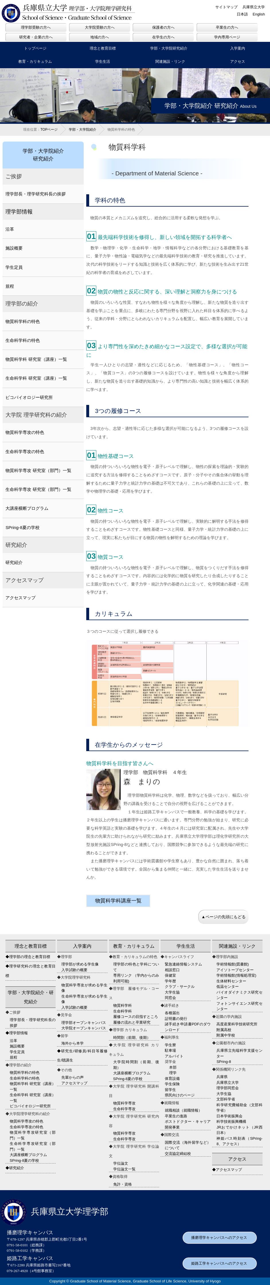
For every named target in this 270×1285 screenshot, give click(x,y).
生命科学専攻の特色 (24, 451)
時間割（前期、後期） (131, 1037)
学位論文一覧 (124, 1169)
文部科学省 (225, 1099)
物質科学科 (122, 1005)
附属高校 (223, 1030)
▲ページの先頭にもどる (223, 916)
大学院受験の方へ (100, 27)
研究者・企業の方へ (36, 37)
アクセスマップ (20, 597)
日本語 (242, 14)
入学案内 (82, 946)
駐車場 (170, 1050)
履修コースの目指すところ (135, 1016)
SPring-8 (223, 1061)
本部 (173, 1067)
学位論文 (120, 1163)
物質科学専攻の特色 (24, 432)
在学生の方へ (163, 37)
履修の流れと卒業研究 (131, 1022)
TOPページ (49, 130)
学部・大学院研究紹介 (168, 48)
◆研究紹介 (14, 1168)
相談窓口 (172, 970)
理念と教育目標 (103, 48)
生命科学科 (122, 1011)
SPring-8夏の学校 (22, 527)
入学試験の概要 (74, 970)
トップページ (35, 48)
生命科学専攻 (124, 1109)
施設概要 (14, 248)
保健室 (170, 975)
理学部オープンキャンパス (83, 1022)
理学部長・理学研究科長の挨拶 (35, 193)
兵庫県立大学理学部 (54, 1212)
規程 (9, 286)
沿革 (9, 229)
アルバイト (174, 1056)
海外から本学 (72, 1043)
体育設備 (172, 1078)
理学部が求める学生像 (80, 964)
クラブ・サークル (180, 986)
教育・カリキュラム (35, 61)
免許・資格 (122, 1184)
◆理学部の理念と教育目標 (27, 957)
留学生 (170, 1090)
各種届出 (172, 1013)
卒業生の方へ (227, 27)
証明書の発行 (176, 1018)
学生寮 (170, 1045)
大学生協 (172, 992)
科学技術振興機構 (231, 1121)
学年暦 (170, 981)
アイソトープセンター (235, 970)
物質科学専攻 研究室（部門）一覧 (38, 470)
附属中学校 (225, 1035)
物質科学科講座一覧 (118, 901)
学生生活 (102, 61)
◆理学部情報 (16, 1033)
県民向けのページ (180, 1095)
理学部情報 (19, 212)
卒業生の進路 (176, 1116)
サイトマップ (226, 7)
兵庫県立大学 (253, 7)
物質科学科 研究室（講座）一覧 (36, 359)
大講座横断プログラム (26, 508)
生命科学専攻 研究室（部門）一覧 (38, 489)
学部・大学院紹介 (82, 130)
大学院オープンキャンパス (83, 1028)
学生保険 (172, 1084)
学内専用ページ (227, 37)
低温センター (227, 986)
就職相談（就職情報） (183, 1110)
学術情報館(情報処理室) (236, 975)
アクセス (237, 1159)
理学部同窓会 (227, 1088)
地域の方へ (99, 37)
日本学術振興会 (229, 1116)
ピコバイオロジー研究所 (29, 397)
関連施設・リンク (170, 61)
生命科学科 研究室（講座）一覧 (36, 378)
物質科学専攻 (124, 1103)
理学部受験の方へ (36, 27)
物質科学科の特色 (22, 321)
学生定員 (14, 267)
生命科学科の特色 (22, 340)
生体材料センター (231, 981)
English (259, 14)
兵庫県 (222, 1077)
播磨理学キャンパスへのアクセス (219, 1237)
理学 (173, 1073)
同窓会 (170, 998)
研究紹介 (14, 562)
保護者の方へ (163, 27)
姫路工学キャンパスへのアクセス (219, 1263)
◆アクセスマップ (227, 1170)
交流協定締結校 (178, 1153)
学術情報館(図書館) (232, 964)
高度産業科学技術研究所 (236, 1024)
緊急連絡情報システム (183, 964)
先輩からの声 (72, 1077)
